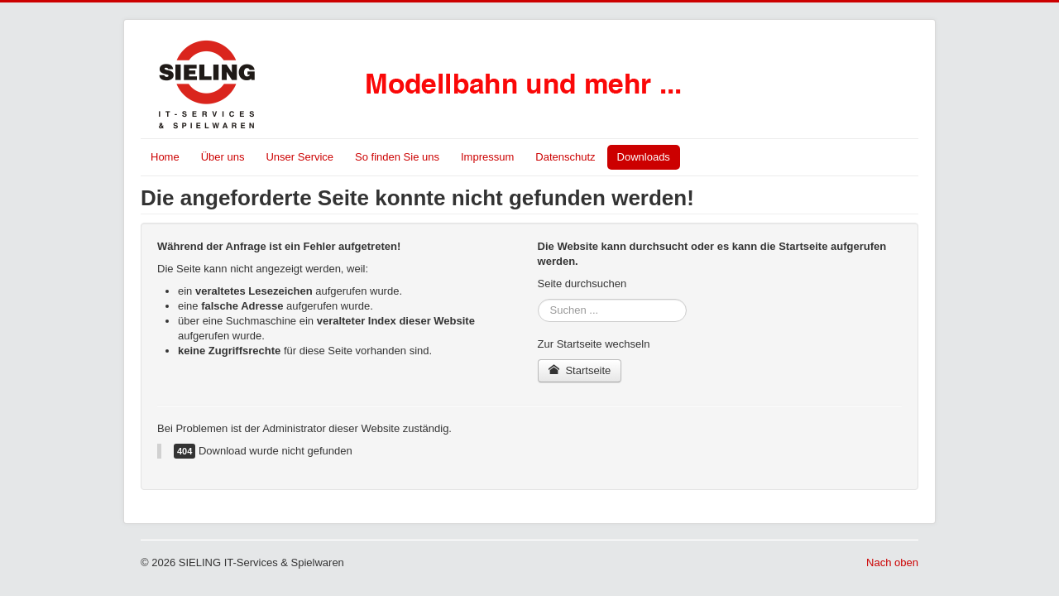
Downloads (643, 157)
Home (165, 157)
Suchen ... (538, 299)
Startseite (580, 370)
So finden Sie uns (397, 157)
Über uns (223, 157)
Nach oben (892, 562)
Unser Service (299, 157)
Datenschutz (565, 157)
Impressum (487, 157)
